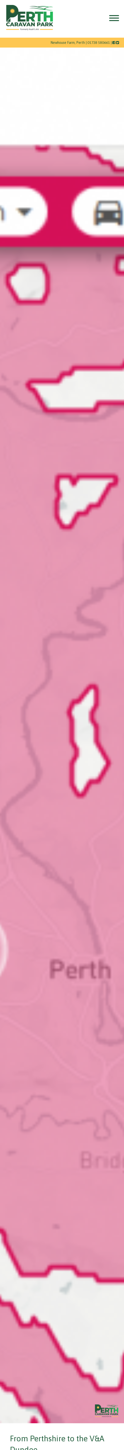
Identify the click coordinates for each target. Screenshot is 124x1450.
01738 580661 (98, 42)
